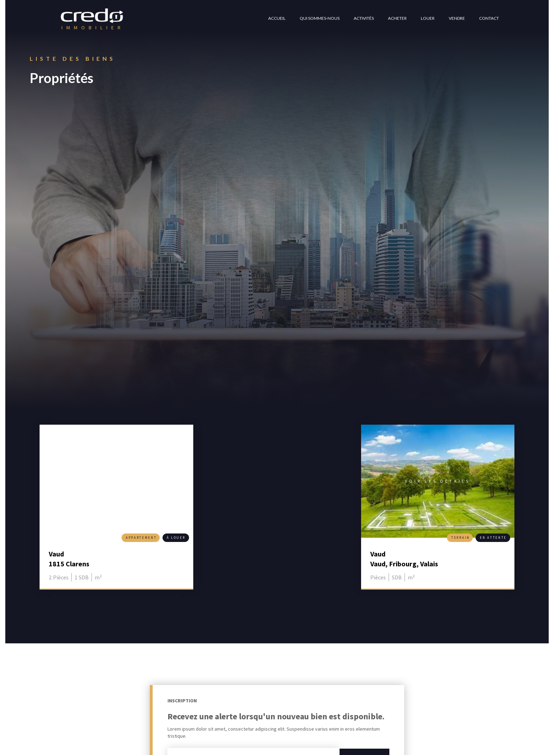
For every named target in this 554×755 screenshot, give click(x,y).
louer (428, 18)
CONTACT (489, 18)
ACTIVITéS (364, 18)
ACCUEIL (276, 18)
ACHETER (397, 18)
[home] (92, 19)
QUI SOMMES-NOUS (320, 18)
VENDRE (457, 18)
